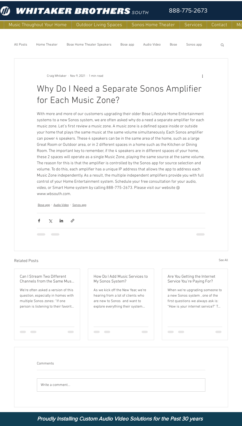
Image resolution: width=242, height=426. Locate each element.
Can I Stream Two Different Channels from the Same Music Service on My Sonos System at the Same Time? (47, 279)
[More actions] (202, 76)
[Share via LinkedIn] (61, 220)
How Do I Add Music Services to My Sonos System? (121, 279)
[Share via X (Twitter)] (50, 220)
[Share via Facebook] (39, 220)
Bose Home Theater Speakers (89, 45)
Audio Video (152, 45)
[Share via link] (72, 220)
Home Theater (47, 45)
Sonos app (194, 45)
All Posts (20, 45)
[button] (222, 44)
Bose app (127, 45)
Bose (173, 45)
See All (223, 260)
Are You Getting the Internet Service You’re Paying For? (191, 279)
